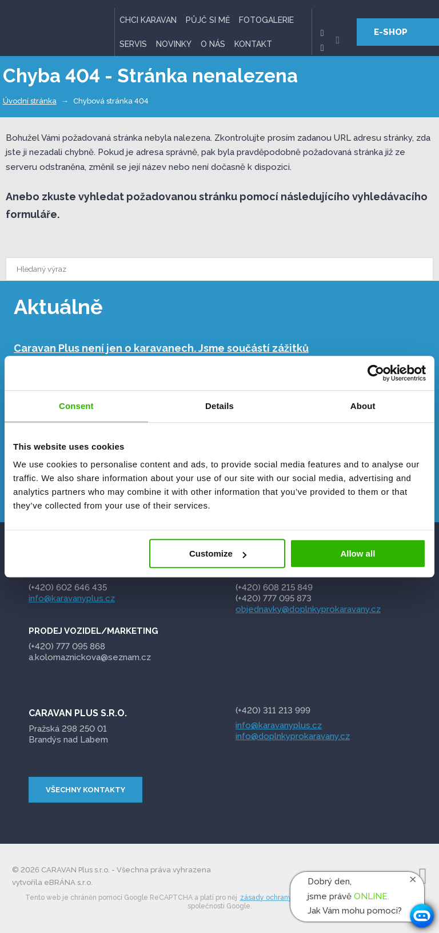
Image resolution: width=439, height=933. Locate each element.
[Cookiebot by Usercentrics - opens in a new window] (376, 373)
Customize (217, 553)
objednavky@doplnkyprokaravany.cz (308, 609)
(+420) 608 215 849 (274, 587)
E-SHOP (391, 32)
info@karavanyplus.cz (72, 598)
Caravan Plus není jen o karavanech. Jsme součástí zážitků (161, 348)
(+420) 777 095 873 (274, 598)
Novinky (173, 44)
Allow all (357, 553)
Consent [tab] (76, 406)
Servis (133, 44)
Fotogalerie (266, 20)
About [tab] (363, 406)
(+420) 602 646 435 (68, 587)
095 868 (68, 646)
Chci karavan (148, 20)
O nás (213, 44)
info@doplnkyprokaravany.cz (293, 736)
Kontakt (253, 44)
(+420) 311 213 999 (273, 710)
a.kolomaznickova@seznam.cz (91, 657)
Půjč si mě (208, 20)
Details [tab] (219, 406)
